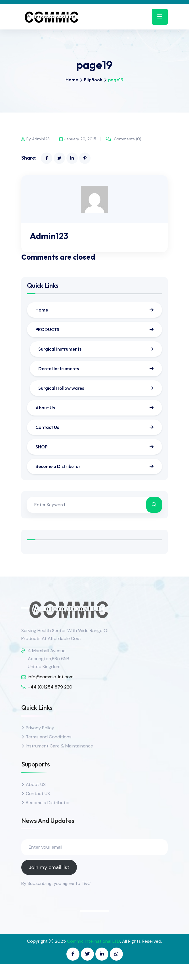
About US (36, 784)
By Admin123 (35, 138)
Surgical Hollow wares (61, 388)
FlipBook (93, 79)
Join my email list (49, 867)
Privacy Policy (40, 728)
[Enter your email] (94, 847)
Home (72, 79)
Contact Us (47, 427)
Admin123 (49, 235)
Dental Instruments (58, 368)
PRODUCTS (47, 329)
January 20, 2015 (77, 138)
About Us (45, 407)
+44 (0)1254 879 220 (50, 687)
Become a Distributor (58, 466)
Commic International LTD (93, 941)
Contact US (38, 793)
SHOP (41, 447)
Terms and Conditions (49, 737)
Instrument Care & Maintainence (59, 746)
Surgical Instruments (59, 349)
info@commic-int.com (51, 677)
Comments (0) (123, 138)
